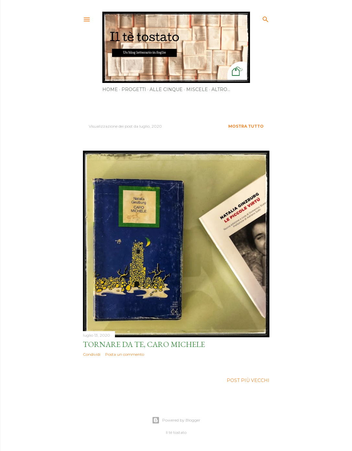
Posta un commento (124, 354)
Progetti (133, 89)
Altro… (220, 89)
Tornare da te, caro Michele (144, 344)
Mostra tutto (246, 126)
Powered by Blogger (176, 420)
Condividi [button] (91, 354)
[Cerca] (265, 18)
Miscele (197, 89)
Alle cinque (166, 89)
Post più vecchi (248, 380)
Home (110, 89)
